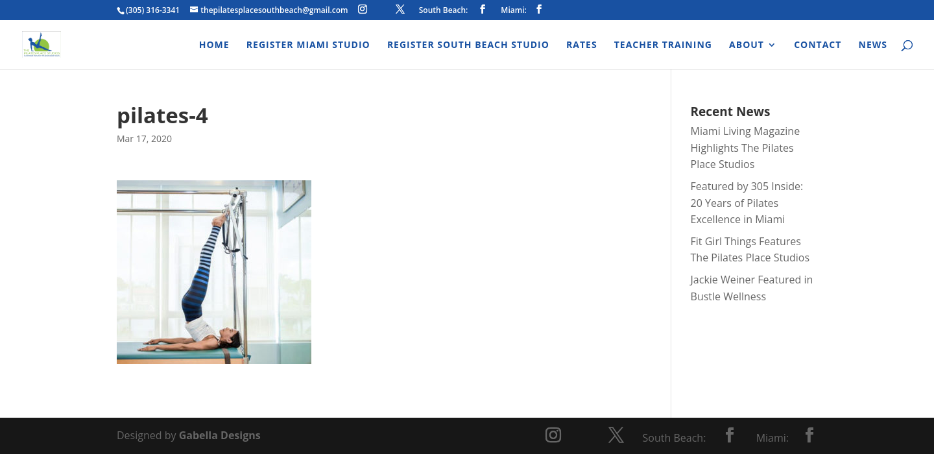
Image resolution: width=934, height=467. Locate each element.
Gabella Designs (220, 435)
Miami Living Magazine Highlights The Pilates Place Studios (745, 147)
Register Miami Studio (308, 45)
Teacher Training (663, 45)
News (873, 45)
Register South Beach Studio (468, 45)
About (746, 45)
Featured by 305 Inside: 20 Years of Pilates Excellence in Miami (747, 202)
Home (214, 45)
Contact (817, 45)
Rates (581, 45)
